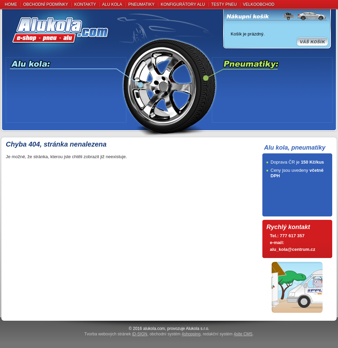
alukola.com (154, 328)
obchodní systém (175, 334)
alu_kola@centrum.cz (292, 249)
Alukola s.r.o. (197, 328)
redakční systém (227, 334)
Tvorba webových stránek (116, 334)
